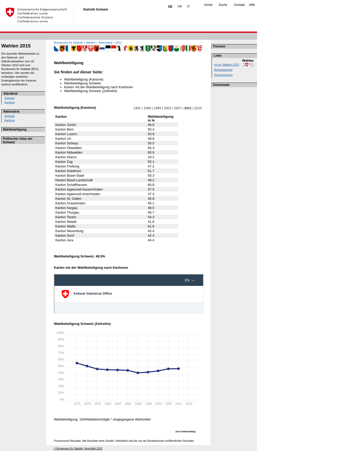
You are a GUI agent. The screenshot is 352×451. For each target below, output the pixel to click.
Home (208, 5)
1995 (147, 108)
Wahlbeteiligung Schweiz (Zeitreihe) (90, 91)
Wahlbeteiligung (14, 129)
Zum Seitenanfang (185, 431)
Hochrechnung (223, 74)
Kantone (9, 102)
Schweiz (9, 97)
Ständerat (10, 93)
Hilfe (252, 5)
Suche (223, 5)
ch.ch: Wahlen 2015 (226, 64)
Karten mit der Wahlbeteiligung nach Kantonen (98, 87)
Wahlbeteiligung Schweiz (82, 83)
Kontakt (239, 5)
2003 (167, 108)
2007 (177, 108)
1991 (137, 108)
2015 (198, 108)
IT (188, 6)
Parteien (219, 46)
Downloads (221, 85)
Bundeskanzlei (223, 69)
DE (170, 6)
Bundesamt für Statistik (68, 42)
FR (180, 6)
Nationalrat (11, 111)
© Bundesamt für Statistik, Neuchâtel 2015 (78, 448)
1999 (157, 108)
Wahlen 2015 (16, 45)
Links (218, 55)
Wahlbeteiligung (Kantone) (83, 79)
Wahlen (90, 42)
